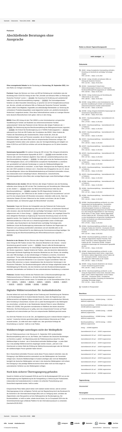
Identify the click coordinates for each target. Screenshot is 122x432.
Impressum (115, 427)
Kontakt (10, 423)
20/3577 (63, 282)
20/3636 (32, 159)
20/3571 (13, 282)
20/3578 (10, 284)
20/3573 (30, 282)
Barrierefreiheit (97, 427)
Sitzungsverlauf (83, 386)
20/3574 (38, 282)
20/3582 (43, 284)
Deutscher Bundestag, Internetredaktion (93, 398)
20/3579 (18, 284)
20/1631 (64, 130)
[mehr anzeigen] (97, 57)
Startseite (6, 21)
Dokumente (14, 21)
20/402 (34, 213)
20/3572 (22, 282)
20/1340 (30, 98)
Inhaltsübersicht (19, 423)
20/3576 (55, 282)
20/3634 (43, 100)
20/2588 (47, 154)
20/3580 (27, 284)
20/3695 (37, 245)
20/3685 (26, 191)
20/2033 (22, 189)
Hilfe (5, 423)
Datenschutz (106, 427)
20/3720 (97, 322)
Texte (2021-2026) (25, 21)
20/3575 (47, 282)
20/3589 (10, 130)
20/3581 (35, 284)
